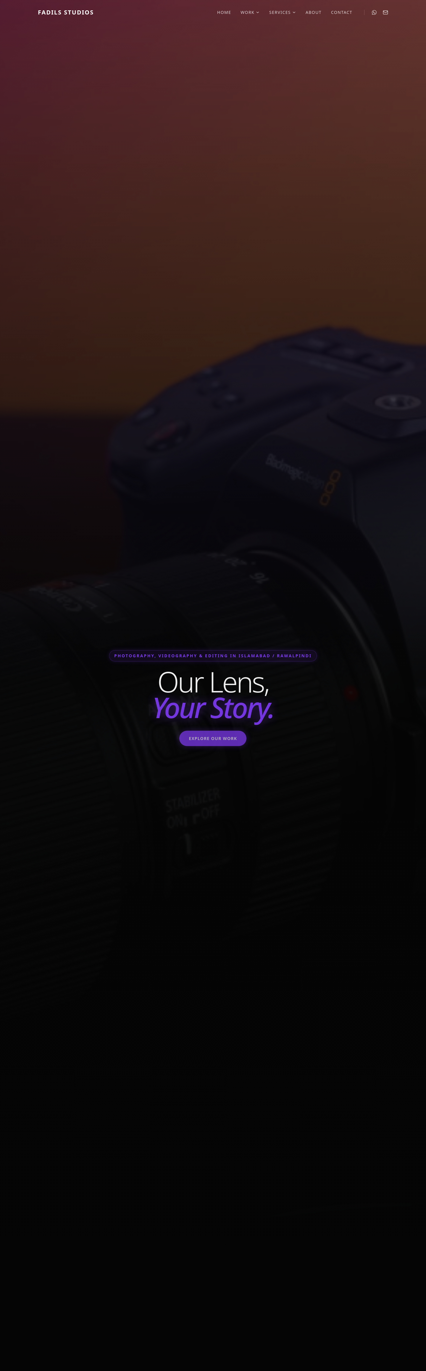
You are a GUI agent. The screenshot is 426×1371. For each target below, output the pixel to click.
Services (282, 12)
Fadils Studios (66, 12)
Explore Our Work (213, 742)
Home (224, 12)
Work (250, 12)
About (314, 12)
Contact (341, 12)
